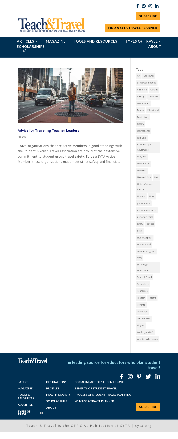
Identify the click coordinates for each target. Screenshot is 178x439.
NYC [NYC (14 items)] (156, 177)
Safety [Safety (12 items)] (140, 223)
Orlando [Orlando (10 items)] (141, 196)
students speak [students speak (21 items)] (144, 237)
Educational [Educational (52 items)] (153, 110)
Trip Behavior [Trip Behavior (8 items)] (144, 318)
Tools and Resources (95, 41)
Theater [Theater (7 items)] (141, 297)
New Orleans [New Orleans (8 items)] (143, 163)
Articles (25, 41)
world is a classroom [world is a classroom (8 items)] (147, 339)
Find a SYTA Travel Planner (132, 28)
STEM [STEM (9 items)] (139, 230)
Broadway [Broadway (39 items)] (149, 75)
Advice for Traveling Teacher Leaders (48, 130)
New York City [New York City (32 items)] (144, 177)
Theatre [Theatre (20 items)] (152, 297)
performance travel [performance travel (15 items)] (146, 210)
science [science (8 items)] (150, 223)
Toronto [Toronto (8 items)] (141, 304)
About (154, 47)
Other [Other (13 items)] (152, 196)
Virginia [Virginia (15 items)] (140, 325)
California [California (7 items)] (142, 89)
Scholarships (31, 47)
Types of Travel (142, 41)
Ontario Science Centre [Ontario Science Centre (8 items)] (145, 187)
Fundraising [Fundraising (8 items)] (143, 117)
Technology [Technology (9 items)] (143, 284)
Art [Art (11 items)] (138, 75)
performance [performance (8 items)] (143, 203)
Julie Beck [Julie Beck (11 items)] (141, 137)
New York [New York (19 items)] (142, 170)
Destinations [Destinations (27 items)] (143, 103)
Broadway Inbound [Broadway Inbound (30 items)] (146, 82)
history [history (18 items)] (140, 123)
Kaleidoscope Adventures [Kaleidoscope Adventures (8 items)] (144, 147)
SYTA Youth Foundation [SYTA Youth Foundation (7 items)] (142, 268)
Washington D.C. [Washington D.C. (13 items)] (145, 332)
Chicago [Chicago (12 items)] (141, 96)
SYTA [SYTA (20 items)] (139, 258)
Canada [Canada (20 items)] (154, 89)
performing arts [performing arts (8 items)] (145, 216)
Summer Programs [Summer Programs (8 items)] (146, 251)
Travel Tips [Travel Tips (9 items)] (142, 311)
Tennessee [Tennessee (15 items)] (142, 290)
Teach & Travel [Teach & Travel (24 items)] (144, 277)
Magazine (56, 41)
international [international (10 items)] (143, 130)
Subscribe (148, 16)
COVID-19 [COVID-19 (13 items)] (153, 96)
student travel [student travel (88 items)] (144, 244)
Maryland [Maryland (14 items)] (141, 156)
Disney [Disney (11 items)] (140, 110)
